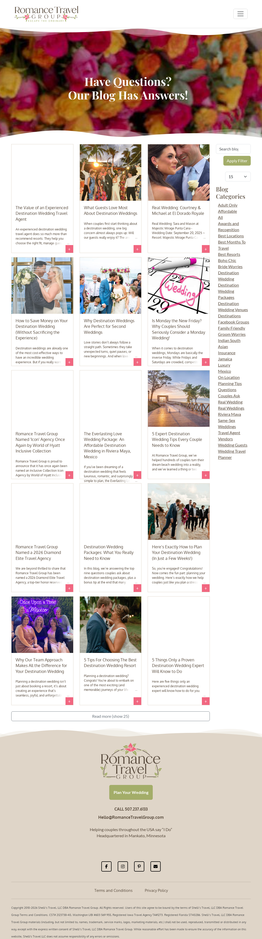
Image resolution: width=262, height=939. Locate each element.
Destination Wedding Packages (228, 291)
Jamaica (225, 358)
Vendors (225, 438)
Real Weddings (231, 408)
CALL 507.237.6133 (131, 809)
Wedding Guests (232, 444)
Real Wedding (230, 401)
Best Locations (231, 235)
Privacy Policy (156, 890)
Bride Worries (230, 266)
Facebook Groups (233, 321)
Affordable (227, 211)
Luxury (224, 364)
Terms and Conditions (113, 890)
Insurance (226, 352)
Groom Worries (232, 334)
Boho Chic (227, 260)
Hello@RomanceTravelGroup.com (131, 817)
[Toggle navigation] (240, 14)
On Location (229, 377)
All (220, 217)
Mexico (224, 371)
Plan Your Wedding (131, 792)
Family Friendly (231, 328)
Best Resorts (229, 254)
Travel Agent (229, 432)
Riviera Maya (229, 414)
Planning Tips (230, 383)
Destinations (229, 315)
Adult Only (227, 205)
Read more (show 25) (110, 716)
